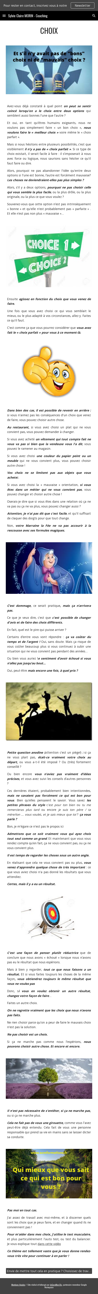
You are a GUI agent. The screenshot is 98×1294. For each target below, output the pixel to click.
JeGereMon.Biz (56, 1284)
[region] (49, 5)
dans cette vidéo (49, 1244)
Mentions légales (18, 1284)
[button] (4, 15)
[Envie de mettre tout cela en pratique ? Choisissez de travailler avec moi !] (49, 1271)
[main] (49, 31)
